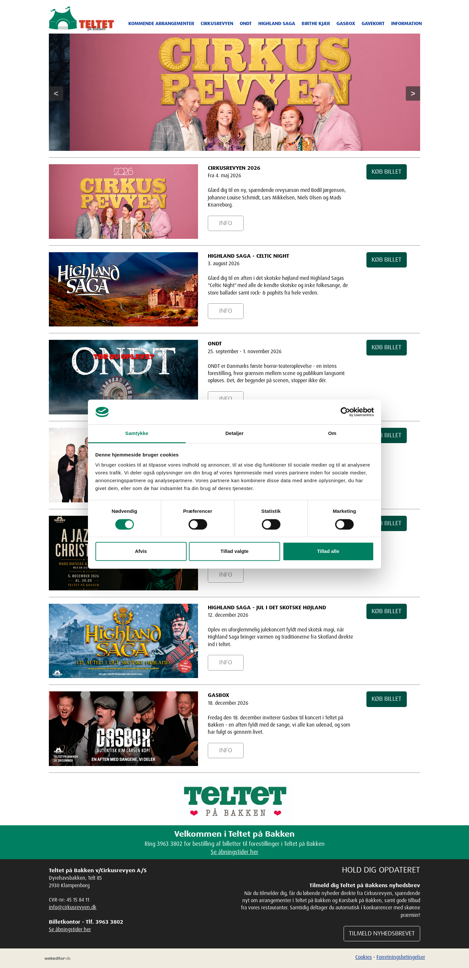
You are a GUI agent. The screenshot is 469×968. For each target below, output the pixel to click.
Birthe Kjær (316, 23)
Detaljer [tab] (234, 433)
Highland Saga (276, 23)
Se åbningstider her (234, 851)
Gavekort (373, 23)
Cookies (363, 957)
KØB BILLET (387, 172)
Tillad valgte (234, 551)
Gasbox (345, 23)
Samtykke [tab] (137, 433)
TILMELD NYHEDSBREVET (382, 933)
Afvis (141, 551)
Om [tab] (332, 433)
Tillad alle (328, 551)
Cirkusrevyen (217, 23)
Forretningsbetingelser (401, 957)
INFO (225, 223)
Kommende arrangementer (161, 23)
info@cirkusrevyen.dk (72, 907)
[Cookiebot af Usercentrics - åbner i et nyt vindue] (345, 412)
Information (406, 23)
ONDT (246, 23)
